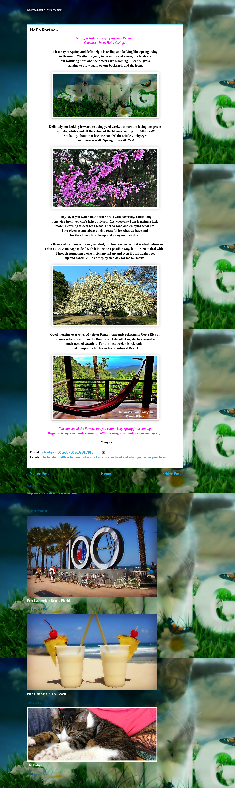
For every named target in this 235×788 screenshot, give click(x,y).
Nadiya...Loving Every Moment (44, 9)
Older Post (172, 473)
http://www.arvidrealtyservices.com (52, 493)
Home (106, 473)
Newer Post (39, 473)
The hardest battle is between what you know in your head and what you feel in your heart (103, 457)
